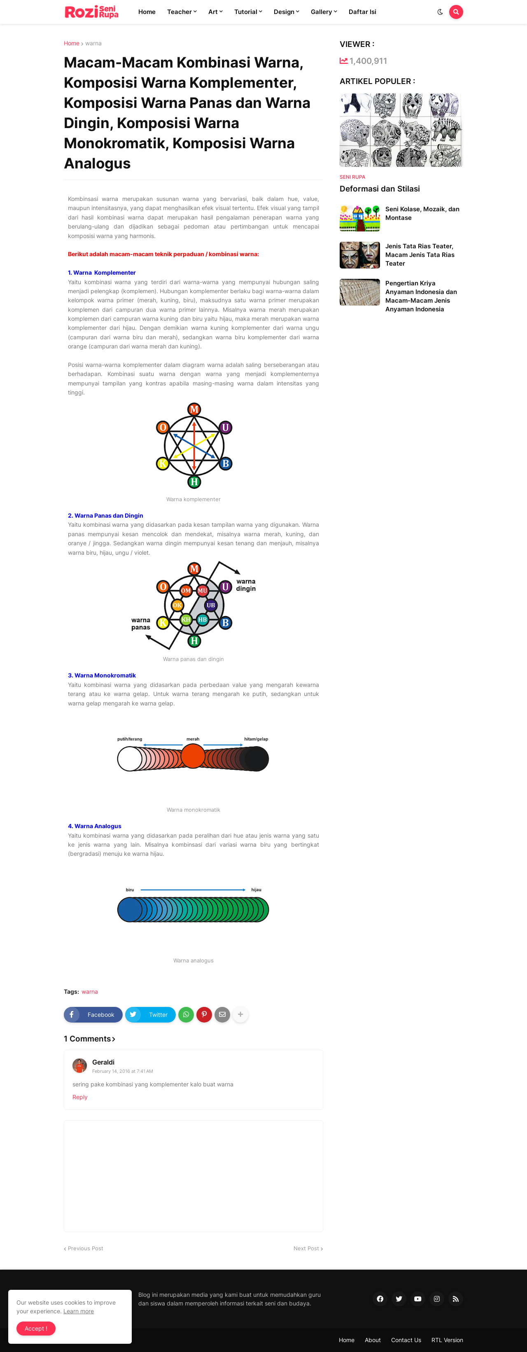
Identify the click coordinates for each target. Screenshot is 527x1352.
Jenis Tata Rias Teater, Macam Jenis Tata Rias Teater (420, 254)
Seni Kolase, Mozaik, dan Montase (422, 213)
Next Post (306, 1248)
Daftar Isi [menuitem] (362, 12)
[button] (440, 12)
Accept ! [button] (36, 1328)
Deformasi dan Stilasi (380, 189)
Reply (80, 1096)
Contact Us (406, 1339)
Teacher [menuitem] (179, 12)
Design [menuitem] (284, 12)
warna (93, 43)
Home (71, 43)
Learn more (78, 1311)
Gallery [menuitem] (321, 12)
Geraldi (103, 1062)
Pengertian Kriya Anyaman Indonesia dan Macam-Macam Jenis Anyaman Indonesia (421, 296)
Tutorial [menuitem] (245, 12)
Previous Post (85, 1248)
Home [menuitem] (147, 12)
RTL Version (447, 1339)
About (373, 1339)
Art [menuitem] (213, 12)
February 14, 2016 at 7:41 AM (122, 1071)
